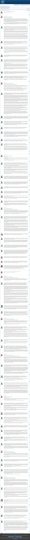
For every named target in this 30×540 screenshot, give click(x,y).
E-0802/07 (7, 453)
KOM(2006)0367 (7, 358)
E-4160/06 (5, 454)
